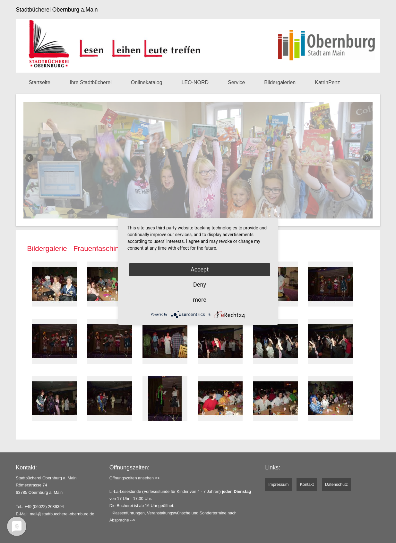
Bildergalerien (280, 82)
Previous (30, 158)
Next (366, 158)
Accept (200, 269)
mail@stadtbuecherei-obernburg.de (62, 514)
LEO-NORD (195, 82)
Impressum (278, 484)
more (199, 299)
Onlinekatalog (146, 82)
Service (236, 82)
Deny (199, 284)
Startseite (39, 82)
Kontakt (307, 484)
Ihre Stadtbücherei (91, 82)
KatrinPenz (327, 82)
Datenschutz (336, 484)
